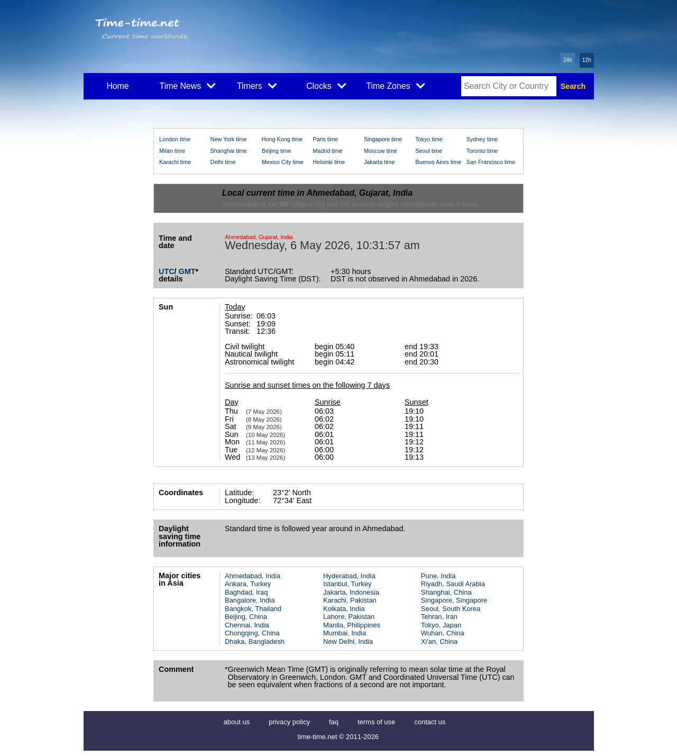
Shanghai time (229, 151)
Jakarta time (379, 162)
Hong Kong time (282, 139)
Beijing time (276, 151)
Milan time (172, 151)
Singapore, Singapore (454, 600)
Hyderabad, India (349, 576)
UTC (167, 271)
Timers (257, 85)
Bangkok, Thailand (253, 609)
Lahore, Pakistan (348, 617)
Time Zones (395, 85)
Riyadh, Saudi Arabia (453, 584)
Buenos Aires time (438, 162)
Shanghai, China (446, 592)
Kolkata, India (344, 609)
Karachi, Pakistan (350, 600)
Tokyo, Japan (441, 625)
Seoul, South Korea (450, 609)
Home (117, 85)
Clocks (326, 85)
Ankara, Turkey (248, 584)
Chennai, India (247, 625)
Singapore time (383, 139)
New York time (229, 139)
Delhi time (223, 162)
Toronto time (482, 151)
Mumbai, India (344, 633)
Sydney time (482, 139)
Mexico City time (283, 162)
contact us (429, 722)
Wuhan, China (442, 633)
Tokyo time (429, 139)
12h (586, 60)
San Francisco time (490, 162)
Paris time (325, 139)
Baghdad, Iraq (246, 592)
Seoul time (428, 151)
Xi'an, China (439, 641)
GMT (187, 271)
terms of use (376, 722)
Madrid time (327, 151)
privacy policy (289, 722)
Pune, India (438, 576)
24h (567, 60)
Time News (188, 85)
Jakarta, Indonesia (351, 592)
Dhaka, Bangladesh (255, 641)
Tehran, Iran (439, 617)
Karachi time (175, 162)
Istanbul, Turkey (347, 584)
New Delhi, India (348, 641)
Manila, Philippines (351, 625)
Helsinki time (329, 162)
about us (237, 722)
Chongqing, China (252, 633)
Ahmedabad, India (252, 576)
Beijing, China (246, 617)
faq (333, 722)
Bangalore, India (250, 600)
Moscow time (380, 151)
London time (174, 139)
